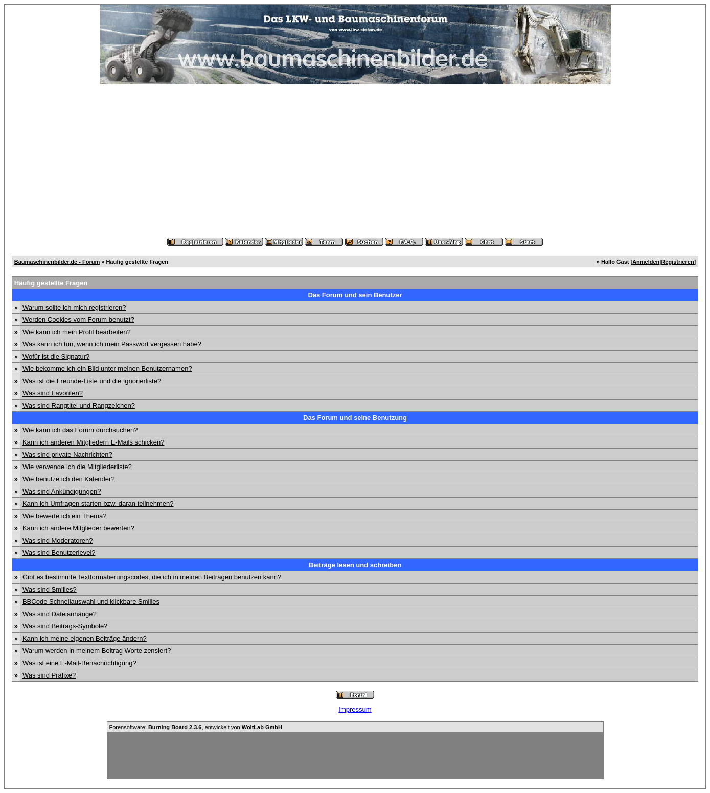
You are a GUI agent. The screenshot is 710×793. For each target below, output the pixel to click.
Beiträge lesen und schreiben (355, 565)
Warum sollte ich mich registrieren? (74, 307)
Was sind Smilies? (49, 589)
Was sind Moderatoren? (57, 540)
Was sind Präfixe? (49, 675)
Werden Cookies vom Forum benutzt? (78, 319)
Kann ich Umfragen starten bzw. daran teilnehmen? (98, 503)
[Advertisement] (355, 160)
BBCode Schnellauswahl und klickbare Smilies (90, 601)
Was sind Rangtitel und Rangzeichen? (78, 405)
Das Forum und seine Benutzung (355, 418)
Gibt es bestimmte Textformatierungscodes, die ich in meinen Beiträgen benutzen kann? (151, 577)
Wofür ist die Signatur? (55, 356)
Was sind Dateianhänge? (59, 614)
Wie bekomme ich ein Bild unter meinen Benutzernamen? (107, 368)
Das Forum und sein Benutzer (355, 295)
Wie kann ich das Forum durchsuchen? (80, 430)
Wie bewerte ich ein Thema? (64, 516)
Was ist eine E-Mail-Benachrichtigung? (79, 663)
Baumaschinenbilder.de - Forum (57, 262)
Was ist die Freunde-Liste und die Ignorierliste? (91, 381)
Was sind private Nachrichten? (67, 454)
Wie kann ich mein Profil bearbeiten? (76, 332)
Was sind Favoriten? (52, 393)
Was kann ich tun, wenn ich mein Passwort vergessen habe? (111, 344)
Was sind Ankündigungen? (61, 491)
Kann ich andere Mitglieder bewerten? (78, 528)
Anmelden (645, 262)
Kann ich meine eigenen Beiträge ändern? (84, 638)
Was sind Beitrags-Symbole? (64, 626)
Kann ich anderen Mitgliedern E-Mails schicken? (93, 442)
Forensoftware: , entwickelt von (195, 727)
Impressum (354, 709)
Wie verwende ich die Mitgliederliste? (77, 467)
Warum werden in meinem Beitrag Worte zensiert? (96, 651)
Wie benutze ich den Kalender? (68, 479)
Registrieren (677, 262)
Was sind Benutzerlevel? (59, 552)
